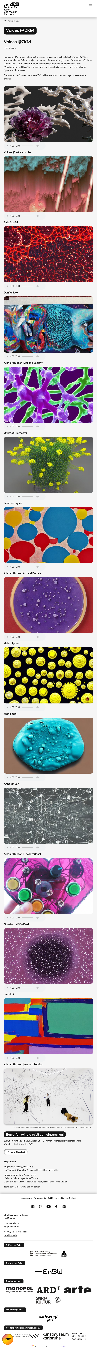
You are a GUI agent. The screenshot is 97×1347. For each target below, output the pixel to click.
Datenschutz (40, 1198)
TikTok (56, 1207)
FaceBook (33, 1207)
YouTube (48, 1207)
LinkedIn (64, 1207)
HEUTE (7, 1339)
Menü (90, 5)
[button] (48, 1096)
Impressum (26, 1198)
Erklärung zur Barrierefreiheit (62, 1198)
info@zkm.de (10, 1235)
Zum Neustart (18, 1152)
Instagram (40, 1207)
